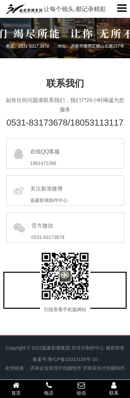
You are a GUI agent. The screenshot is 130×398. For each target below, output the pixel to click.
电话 (49, 389)
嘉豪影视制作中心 (49, 208)
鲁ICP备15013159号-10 (73, 359)
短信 (81, 389)
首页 (16, 389)
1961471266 (43, 171)
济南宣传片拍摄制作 (104, 368)
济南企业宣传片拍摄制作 (56, 368)
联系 (113, 389)
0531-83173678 (48, 245)
